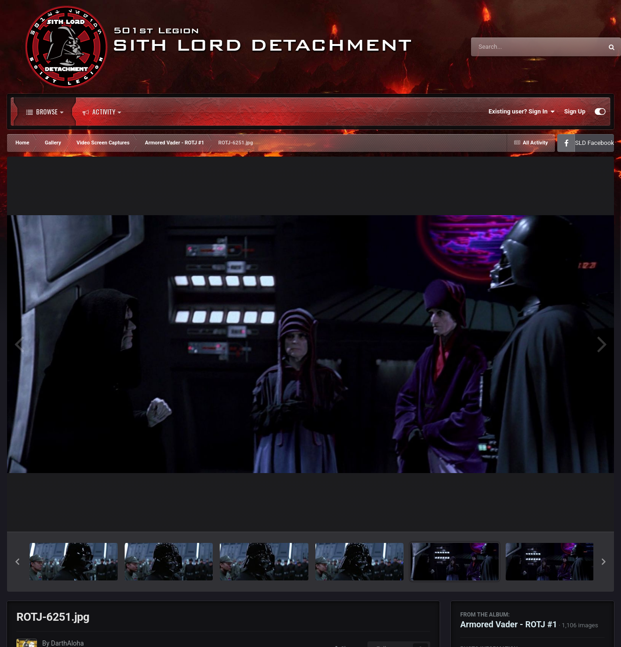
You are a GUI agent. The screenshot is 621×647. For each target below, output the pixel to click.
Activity (101, 112)
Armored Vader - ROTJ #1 (508, 624)
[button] (17, 561)
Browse (44, 112)
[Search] (513, 47)
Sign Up (574, 111)
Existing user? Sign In (522, 112)
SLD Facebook (594, 142)
